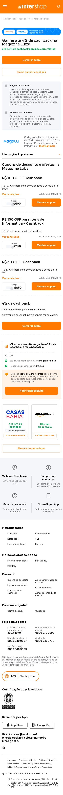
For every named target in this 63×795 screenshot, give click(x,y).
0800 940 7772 (44, 640)
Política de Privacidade (48, 760)
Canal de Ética (13, 764)
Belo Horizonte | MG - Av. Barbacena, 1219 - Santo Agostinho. (33, 779)
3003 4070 (14, 632)
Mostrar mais (47, 145)
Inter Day (11, 566)
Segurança (11, 760)
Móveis (39, 544)
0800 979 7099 (44, 632)
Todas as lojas (24, 19)
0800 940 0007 (17, 640)
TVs (37, 539)
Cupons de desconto (17, 580)
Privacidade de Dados (27, 760)
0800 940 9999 (17, 649)
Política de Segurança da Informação (36, 764)
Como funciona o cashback (15, 591)
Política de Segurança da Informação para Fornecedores (29, 767)
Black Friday (41, 560)
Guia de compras (43, 587)
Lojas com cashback (17, 585)
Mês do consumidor (17, 560)
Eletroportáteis (42, 533)
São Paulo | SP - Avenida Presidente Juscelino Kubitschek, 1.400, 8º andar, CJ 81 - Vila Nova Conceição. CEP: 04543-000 (33, 785)
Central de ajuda (15, 611)
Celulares (12, 533)
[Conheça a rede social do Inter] (3, 747)
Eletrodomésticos (16, 544)
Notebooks (13, 539)
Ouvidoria (40, 611)
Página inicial (8, 19)
